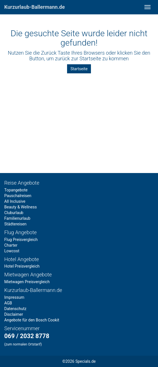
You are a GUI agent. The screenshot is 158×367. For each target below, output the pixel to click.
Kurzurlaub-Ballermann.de (34, 7)
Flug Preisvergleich (21, 239)
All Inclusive (14, 201)
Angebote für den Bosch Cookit (31, 320)
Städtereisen (15, 224)
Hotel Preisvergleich (22, 266)
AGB (8, 303)
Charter (10, 245)
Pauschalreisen (17, 195)
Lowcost (11, 251)
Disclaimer (13, 314)
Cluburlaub (13, 212)
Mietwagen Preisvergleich (27, 281)
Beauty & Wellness (20, 207)
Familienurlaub (17, 218)
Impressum (14, 297)
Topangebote (16, 190)
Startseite (79, 69)
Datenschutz (15, 308)
